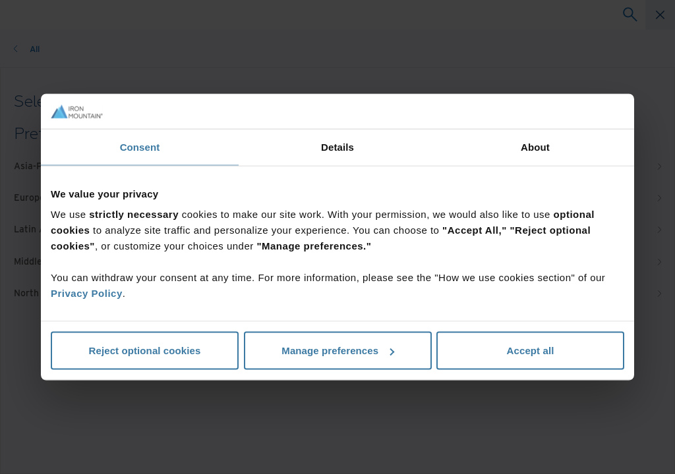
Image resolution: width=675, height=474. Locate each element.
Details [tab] (337, 146)
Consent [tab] (140, 146)
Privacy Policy (87, 293)
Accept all (530, 350)
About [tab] (535, 146)
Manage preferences (337, 350)
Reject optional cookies (145, 350)
